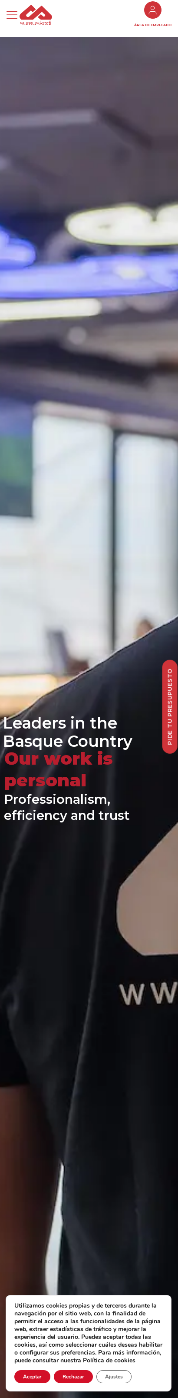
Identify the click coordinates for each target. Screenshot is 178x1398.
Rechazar (73, 1376)
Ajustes (114, 1376)
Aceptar (32, 1376)
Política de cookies (109, 1360)
